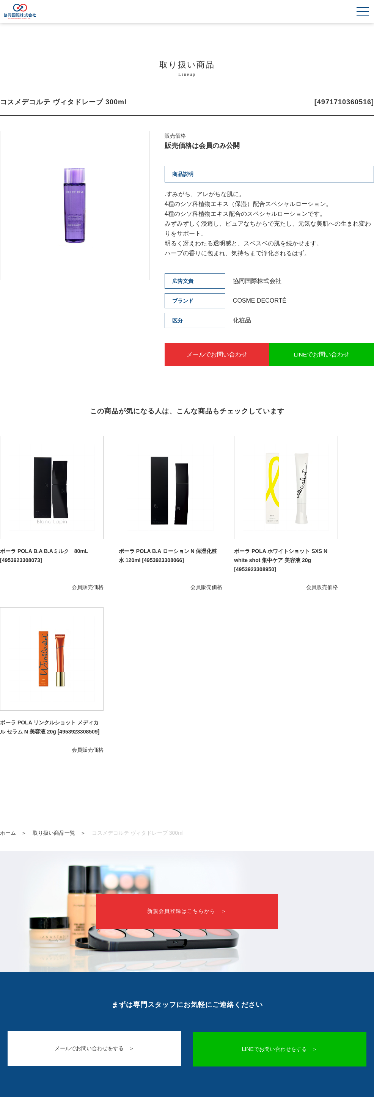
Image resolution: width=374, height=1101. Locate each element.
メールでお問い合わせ (215, 354)
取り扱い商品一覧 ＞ (59, 647)
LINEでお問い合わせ (323, 354)
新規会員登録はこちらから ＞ (187, 725)
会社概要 (187, 1023)
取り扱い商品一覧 (63, 1000)
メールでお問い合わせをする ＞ (94, 863)
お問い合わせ (170, 1000)
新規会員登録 (255, 1000)
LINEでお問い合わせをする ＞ (280, 863)
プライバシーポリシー (187, 1034)
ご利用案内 (119, 1000)
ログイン (302, 1000)
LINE (213, 1000)
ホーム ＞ (13, 647)
